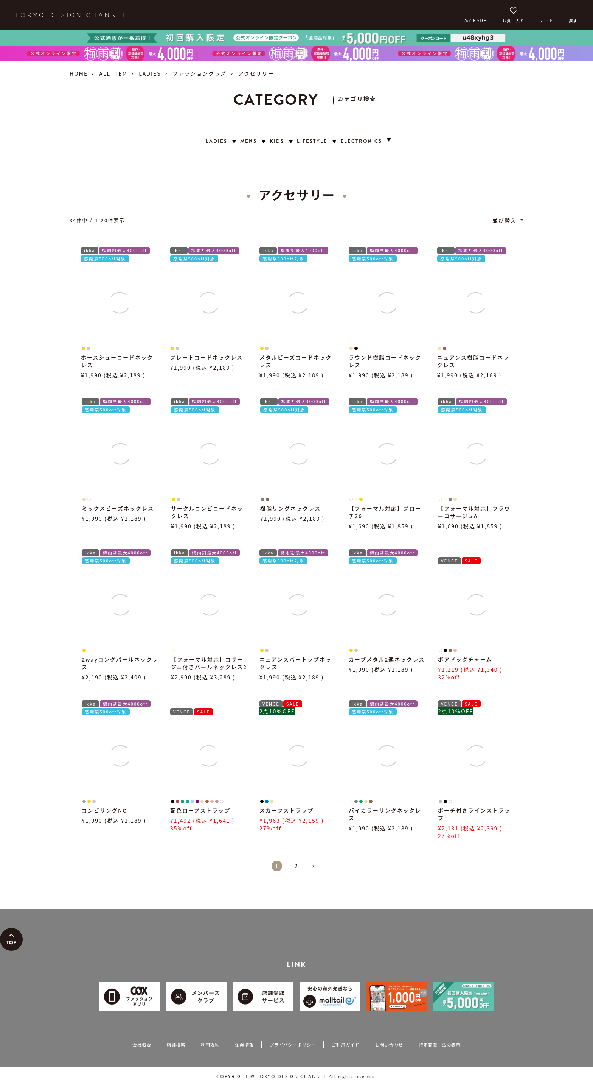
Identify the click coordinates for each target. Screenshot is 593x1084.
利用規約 (210, 1044)
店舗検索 (176, 1044)
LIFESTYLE (312, 141)
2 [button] (296, 866)
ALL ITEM (113, 73)
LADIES (150, 73)
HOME (79, 73)
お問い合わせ (389, 1044)
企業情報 (244, 1044)
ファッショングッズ (199, 73)
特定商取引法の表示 (440, 1044)
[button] (316, 869)
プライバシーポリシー (292, 1044)
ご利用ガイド (345, 1044)
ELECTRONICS (361, 141)
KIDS (277, 141)
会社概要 (141, 1044)
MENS (248, 141)
